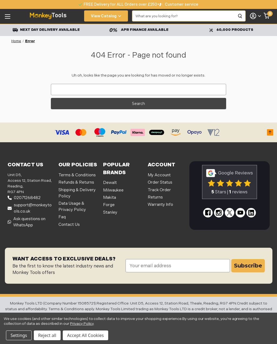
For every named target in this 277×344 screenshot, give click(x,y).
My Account (159, 175)
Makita (109, 197)
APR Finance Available (139, 30)
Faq (62, 217)
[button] (270, 132)
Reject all (47, 335)
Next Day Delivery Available (46, 30)
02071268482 (24, 197)
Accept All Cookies (85, 335)
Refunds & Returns (76, 182)
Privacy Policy (82, 323)
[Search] (240, 16)
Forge (109, 204)
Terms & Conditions (77, 175)
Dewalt (110, 182)
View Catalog (106, 16)
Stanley (110, 212)
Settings (19, 335)
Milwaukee (113, 190)
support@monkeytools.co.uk (30, 208)
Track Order (159, 190)
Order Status (160, 182)
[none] (178, 4)
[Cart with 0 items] (266, 16)
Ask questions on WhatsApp (26, 222)
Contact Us (69, 224)
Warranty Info (160, 204)
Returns (155, 197)
